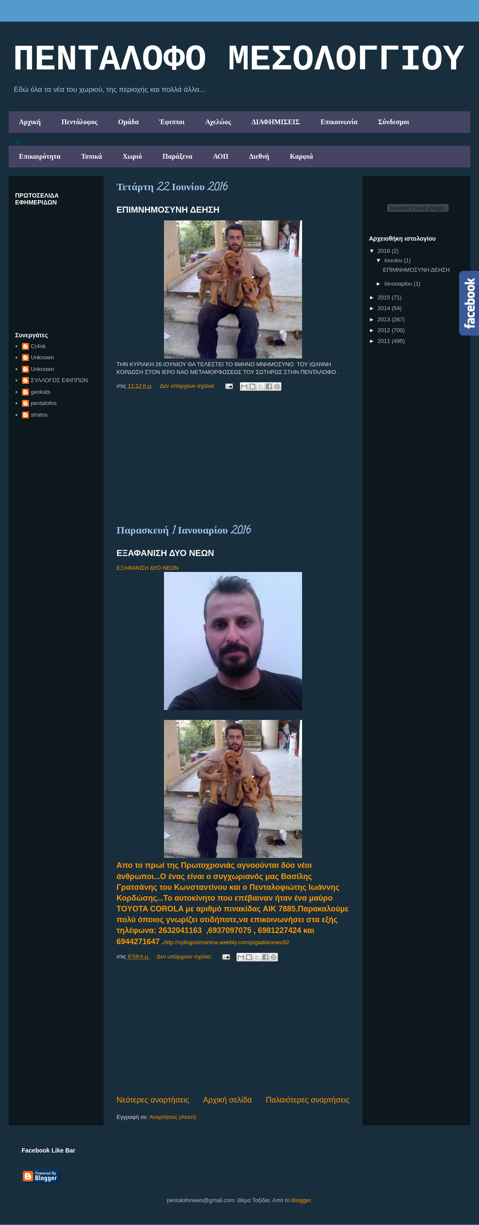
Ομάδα (128, 122)
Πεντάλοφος (79, 122)
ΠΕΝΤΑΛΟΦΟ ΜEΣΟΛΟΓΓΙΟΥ (238, 60)
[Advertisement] (233, 458)
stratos (39, 414)
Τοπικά (91, 156)
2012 (385, 330)
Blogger (301, 1200)
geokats (40, 392)
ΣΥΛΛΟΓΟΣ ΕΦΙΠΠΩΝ (59, 380)
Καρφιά (301, 156)
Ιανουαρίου (399, 283)
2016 (385, 251)
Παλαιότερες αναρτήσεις (308, 1100)
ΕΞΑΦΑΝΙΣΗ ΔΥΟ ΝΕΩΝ (165, 553)
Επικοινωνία (339, 122)
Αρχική (30, 122)
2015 (385, 297)
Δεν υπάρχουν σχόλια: (188, 386)
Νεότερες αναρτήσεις (153, 1100)
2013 (385, 319)
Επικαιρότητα (39, 156)
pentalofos (44, 403)
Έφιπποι (171, 122)
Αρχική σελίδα (227, 1100)
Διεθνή (259, 156)
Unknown (42, 357)
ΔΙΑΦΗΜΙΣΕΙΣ (276, 122)
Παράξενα (177, 156)
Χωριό (132, 156)
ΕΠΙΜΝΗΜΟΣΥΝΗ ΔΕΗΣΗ (168, 209)
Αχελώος (218, 122)
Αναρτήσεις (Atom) (172, 1117)
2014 (385, 308)
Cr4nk (38, 346)
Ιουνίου (394, 260)
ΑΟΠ (221, 156)
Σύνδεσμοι (393, 122)
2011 (385, 341)
